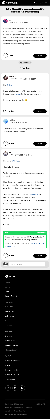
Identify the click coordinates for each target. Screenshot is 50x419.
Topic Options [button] (24, 63)
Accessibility (8, 411)
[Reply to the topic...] (27, 264)
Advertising (9, 316)
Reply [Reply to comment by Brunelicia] (40, 111)
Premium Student (12, 374)
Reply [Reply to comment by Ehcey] (40, 56)
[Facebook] (22, 388)
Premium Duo (10, 365)
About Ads (29, 407)
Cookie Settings (19, 407)
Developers (10, 311)
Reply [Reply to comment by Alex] (40, 256)
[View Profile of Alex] (10, 152)
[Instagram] (8, 388)
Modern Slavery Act (19, 411)
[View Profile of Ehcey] (11, 20)
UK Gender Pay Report (20, 414)
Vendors (8, 325)
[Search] (35, 3)
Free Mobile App (11, 345)
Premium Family (11, 370)
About (7, 287)
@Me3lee (15, 161)
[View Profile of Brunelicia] (12, 76)
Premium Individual (12, 360)
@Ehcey (10, 85)
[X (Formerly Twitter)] (15, 388)
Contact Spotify (11, 350)
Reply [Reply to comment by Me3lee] (40, 144)
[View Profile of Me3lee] (12, 120)
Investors (9, 321)
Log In (41, 3)
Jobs (7, 291)
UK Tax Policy (9, 414)
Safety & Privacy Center (16, 404)
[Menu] (46, 2)
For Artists (9, 307)
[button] (46, 21)
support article (34, 194)
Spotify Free (10, 379)
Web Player (9, 340)
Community (10, 2)
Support (8, 336)
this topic (17, 94)
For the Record (11, 296)
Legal (7, 404)
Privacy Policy (9, 407)
